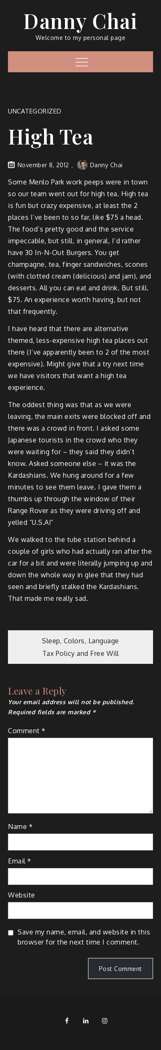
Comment (27, 730)
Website (21, 895)
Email (19, 861)
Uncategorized (35, 111)
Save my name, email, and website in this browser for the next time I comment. (84, 937)
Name (20, 826)
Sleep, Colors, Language (80, 641)
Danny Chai (80, 20)
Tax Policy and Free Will (80, 653)
